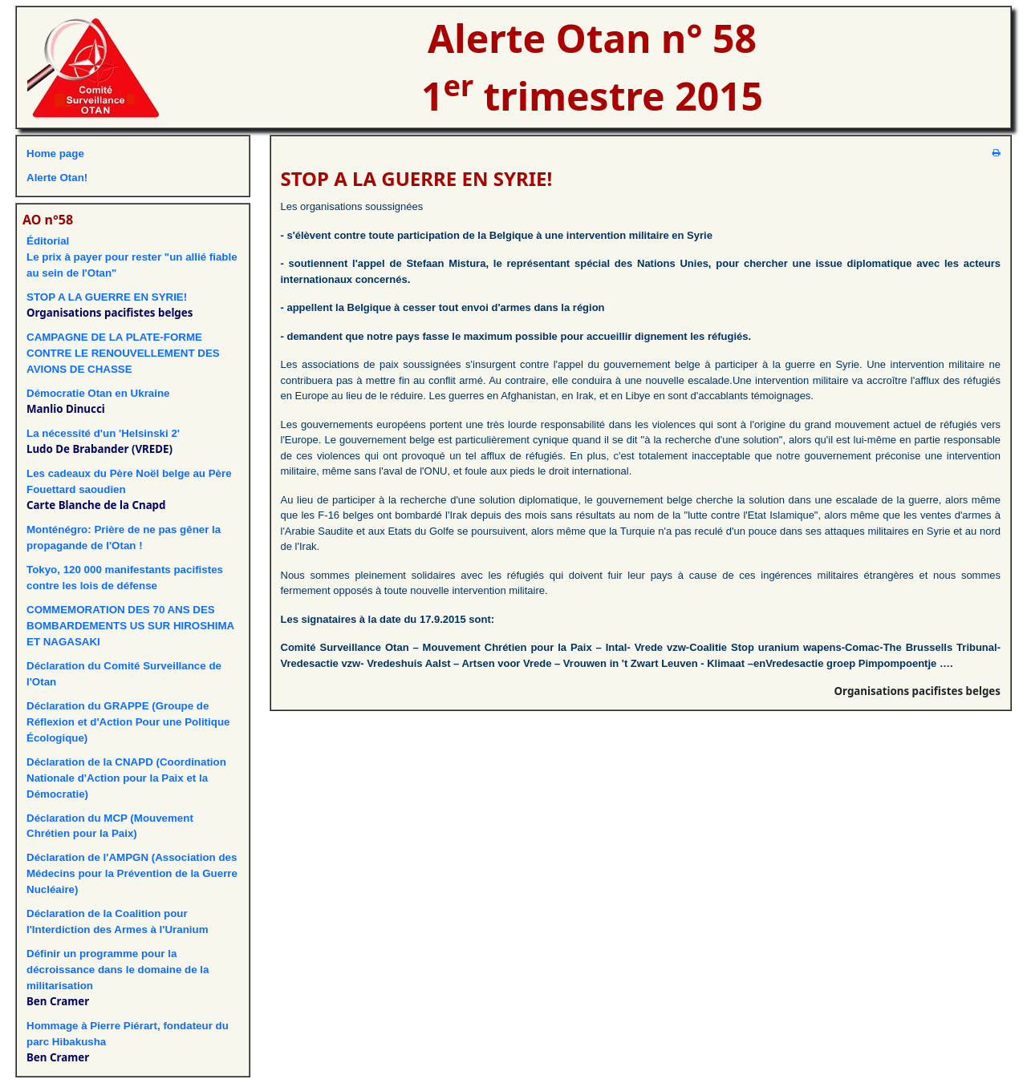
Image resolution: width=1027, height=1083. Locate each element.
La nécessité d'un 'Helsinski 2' (103, 433)
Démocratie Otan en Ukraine (98, 393)
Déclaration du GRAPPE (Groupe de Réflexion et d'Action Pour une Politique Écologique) (127, 722)
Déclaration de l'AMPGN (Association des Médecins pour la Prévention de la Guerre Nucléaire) (131, 873)
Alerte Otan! (56, 178)
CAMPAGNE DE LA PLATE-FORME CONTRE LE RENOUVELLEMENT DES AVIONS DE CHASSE (123, 353)
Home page (55, 153)
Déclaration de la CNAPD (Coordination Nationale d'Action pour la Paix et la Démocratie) (126, 778)
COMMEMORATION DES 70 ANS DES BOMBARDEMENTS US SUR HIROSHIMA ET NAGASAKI (130, 626)
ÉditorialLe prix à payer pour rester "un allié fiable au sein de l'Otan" (131, 257)
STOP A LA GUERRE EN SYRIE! (106, 297)
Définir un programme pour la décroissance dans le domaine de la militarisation (117, 970)
